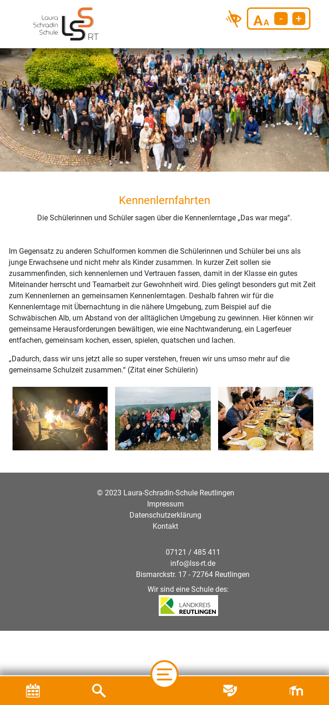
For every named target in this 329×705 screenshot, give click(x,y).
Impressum (165, 504)
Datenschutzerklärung (165, 515)
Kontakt (165, 526)
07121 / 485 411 (193, 552)
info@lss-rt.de (192, 563)
